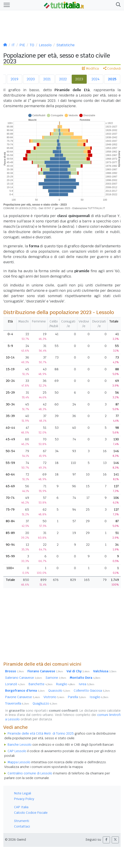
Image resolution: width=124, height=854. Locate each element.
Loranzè (15, 684)
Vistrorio (54, 697)
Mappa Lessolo (19, 762)
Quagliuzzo (45, 703)
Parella (77, 697)
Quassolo (59, 691)
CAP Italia (21, 807)
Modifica (90, 68)
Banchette (41, 684)
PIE (22, 45)
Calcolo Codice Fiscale (31, 813)
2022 (63, 79)
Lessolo (45, 45)
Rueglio (65, 684)
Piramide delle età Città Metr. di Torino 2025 (41, 733)
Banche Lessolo (20, 745)
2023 (79, 79)
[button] (117, 5)
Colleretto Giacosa (92, 691)
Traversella (17, 703)
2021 (47, 79)
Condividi (112, 68)
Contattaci (22, 826)
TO (32, 45)
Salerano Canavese (23, 678)
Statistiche (65, 45)
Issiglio (99, 697)
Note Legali (22, 793)
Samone (56, 678)
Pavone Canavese (22, 697)
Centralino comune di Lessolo (30, 773)
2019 (14, 79)
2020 (31, 79)
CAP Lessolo (17, 751)
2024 (95, 79)
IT (13, 45)
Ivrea (86, 684)
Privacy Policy (24, 799)
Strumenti (21, 821)
